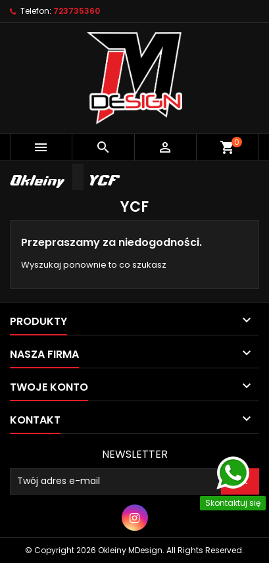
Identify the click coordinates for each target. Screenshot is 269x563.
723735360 (76, 10)
